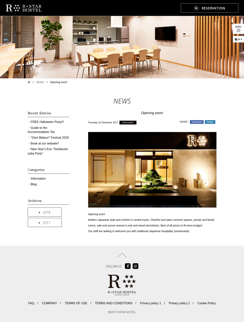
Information (128, 122)
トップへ (122, 255)
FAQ (31, 303)
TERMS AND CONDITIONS (113, 303)
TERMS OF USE (75, 303)
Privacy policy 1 (150, 303)
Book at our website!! (45, 143)
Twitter (210, 122)
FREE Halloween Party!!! (47, 122)
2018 (46, 212)
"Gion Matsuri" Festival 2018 (50, 137)
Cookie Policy (206, 303)
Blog (34, 184)
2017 (46, 222)
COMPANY (49, 303)
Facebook (197, 122)
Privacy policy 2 (179, 303)
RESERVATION (213, 8)
